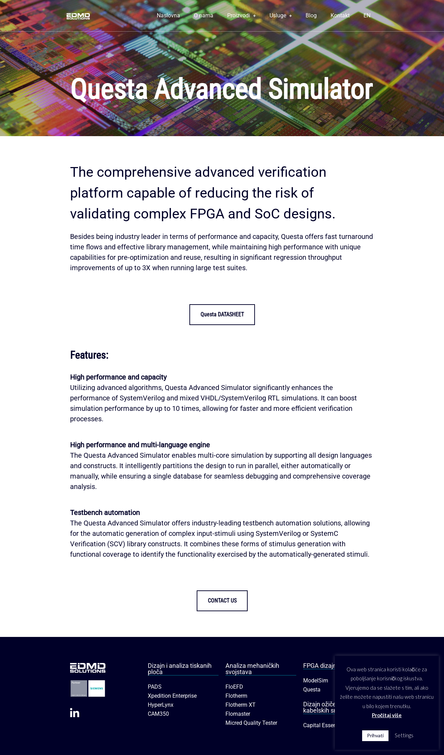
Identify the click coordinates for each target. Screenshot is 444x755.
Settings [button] (404, 735)
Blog (311, 15)
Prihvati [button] (375, 735)
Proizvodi (241, 15)
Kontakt (340, 15)
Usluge (281, 15)
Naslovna (168, 15)
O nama (203, 15)
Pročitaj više (387, 715)
